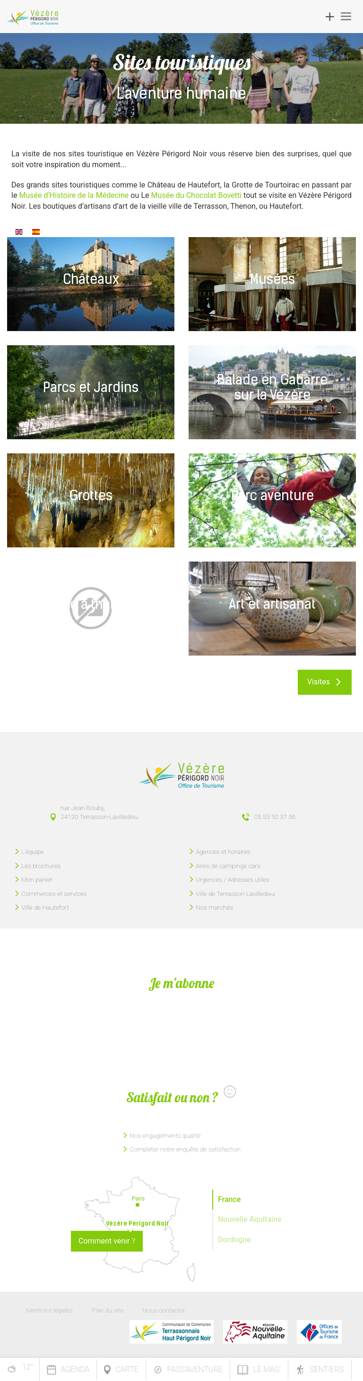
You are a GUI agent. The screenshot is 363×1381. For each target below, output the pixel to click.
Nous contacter (163, 1310)
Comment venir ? (106, 1240)
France (229, 1199)
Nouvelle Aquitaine (250, 1219)
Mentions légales (49, 1310)
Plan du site (108, 1310)
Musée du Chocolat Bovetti (196, 195)
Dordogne (234, 1239)
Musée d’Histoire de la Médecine (74, 195)
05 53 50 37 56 (274, 816)
